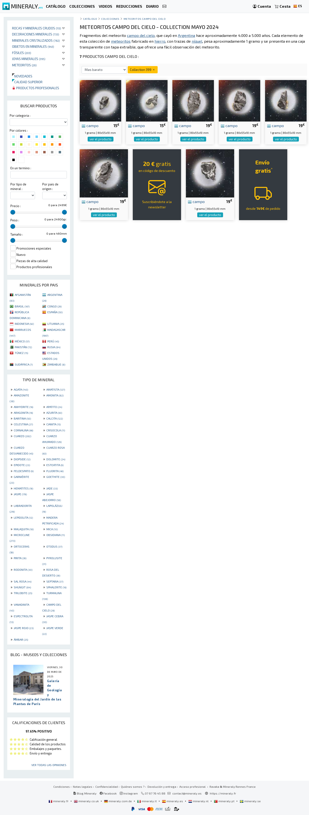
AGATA (21, 389)
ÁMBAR (21, 639)
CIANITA (53, 424)
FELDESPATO (24, 471)
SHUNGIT (22, 587)
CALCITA (54, 418)
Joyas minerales (28, 59)
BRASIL (22, 306)
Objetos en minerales (33, 46)
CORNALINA (23, 430)
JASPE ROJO (24, 628)
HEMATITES (23, 488)
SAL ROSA (22, 581)
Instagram (129, 793)
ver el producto (101, 139)
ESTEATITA (54, 465)
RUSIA (53, 347)
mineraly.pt (224, 801)
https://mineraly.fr (223, 793)
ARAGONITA (23, 412)
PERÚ (53, 341)
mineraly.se (250, 801)
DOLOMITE (55, 459)
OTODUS (54, 546)
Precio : (15, 206)
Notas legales (82, 786)
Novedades (22, 76)
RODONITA (23, 569)
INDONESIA (24, 323)
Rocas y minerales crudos (36, 28)
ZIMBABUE (56, 364)
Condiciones (61, 786)
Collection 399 (142, 70)
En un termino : (20, 168)
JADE (52, 488)
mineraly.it (147, 801)
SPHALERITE (56, 587)
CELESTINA (23, 424)
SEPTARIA (54, 581)
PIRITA (20, 558)
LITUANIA (55, 323)
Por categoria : (20, 115)
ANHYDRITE (23, 406)
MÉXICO (22, 341)
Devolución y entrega (161, 786)
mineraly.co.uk (86, 801)
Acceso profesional (192, 786)
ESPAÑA (55, 312)
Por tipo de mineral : (18, 186)
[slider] (12, 212)
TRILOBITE (23, 593)
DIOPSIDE (22, 459)
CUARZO (22, 436)
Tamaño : (16, 234)
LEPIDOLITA (23, 517)
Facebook (108, 793)
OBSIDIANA (55, 535)
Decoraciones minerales (35, 34)
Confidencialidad (106, 786)
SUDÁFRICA (24, 364)
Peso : (14, 220)
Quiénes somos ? (132, 786)
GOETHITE (55, 476)
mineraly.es (173, 801)
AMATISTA (55, 389)
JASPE (20, 494)
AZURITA (54, 412)
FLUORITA (54, 471)
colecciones (110, 18)
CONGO (54, 306)
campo (90, 125)
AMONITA (54, 395)
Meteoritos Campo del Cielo (145, 18)
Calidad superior (27, 82)
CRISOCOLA (55, 430)
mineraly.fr (59, 801)
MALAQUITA (24, 529)
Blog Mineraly (85, 793)
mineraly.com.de (118, 801)
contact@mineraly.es (187, 793)
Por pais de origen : (50, 186)
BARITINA (22, 418)
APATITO (54, 406)
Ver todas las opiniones (48, 765)
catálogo (90, 18)
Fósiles (21, 53)
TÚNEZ (21, 352)
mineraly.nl (198, 801)
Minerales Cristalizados (36, 40)
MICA (52, 529)
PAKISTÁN (23, 347)
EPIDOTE (22, 465)
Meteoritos (24, 65)
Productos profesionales (35, 88)
